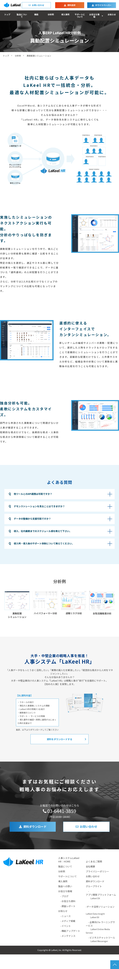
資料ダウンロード (34, 826)
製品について (22, 15)
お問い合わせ (38, 5)
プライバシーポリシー (97, 871)
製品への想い (65, 886)
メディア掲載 (68, 921)
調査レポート (68, 906)
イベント (66, 926)
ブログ (65, 896)
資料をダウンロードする (59, 739)
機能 (36, 14)
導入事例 (65, 14)
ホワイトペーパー (103, 5)
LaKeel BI (94, 917)
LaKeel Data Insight (95, 913)
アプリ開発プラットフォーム (101, 894)
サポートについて (80, 15)
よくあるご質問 (94, 861)
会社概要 (90, 866)
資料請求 (71, 5)
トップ (7, 14)
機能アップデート (71, 931)
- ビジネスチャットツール (100, 939)
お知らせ (112, 14)
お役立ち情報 (94, 15)
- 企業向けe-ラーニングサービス (100, 927)
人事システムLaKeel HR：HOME (68, 859)
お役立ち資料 (68, 901)
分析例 (51, 14)
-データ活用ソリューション (101, 906)
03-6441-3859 (61, 810)
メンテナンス (68, 936)
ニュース (66, 916)
